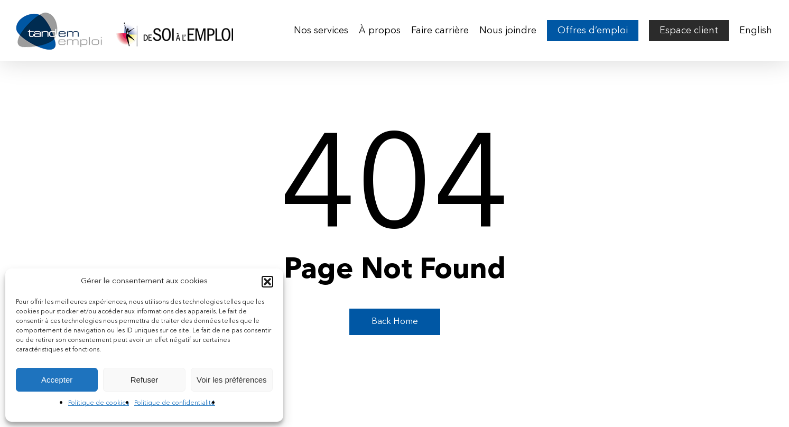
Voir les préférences (232, 379)
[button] (267, 281)
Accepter (56, 379)
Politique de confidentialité (174, 403)
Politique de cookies (98, 403)
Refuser (145, 379)
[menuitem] (755, 30)
